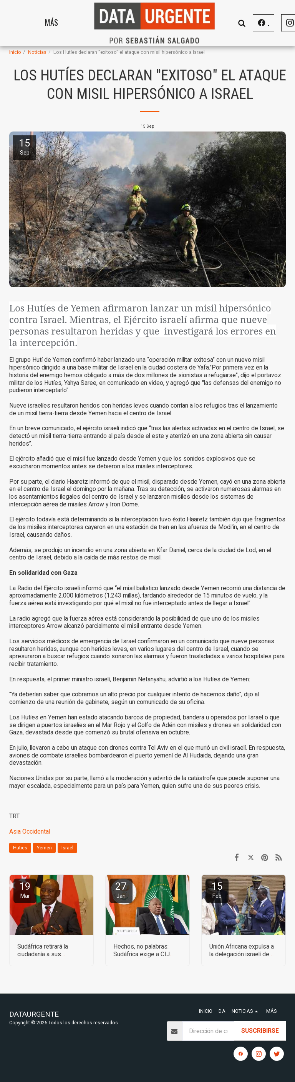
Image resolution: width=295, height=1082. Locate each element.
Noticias (37, 52)
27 (121, 890)
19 (24, 890)
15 (217, 890)
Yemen (44, 848)
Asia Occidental (29, 831)
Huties (20, 848)
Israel (67, 848)
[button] (270, 23)
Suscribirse (260, 1030)
